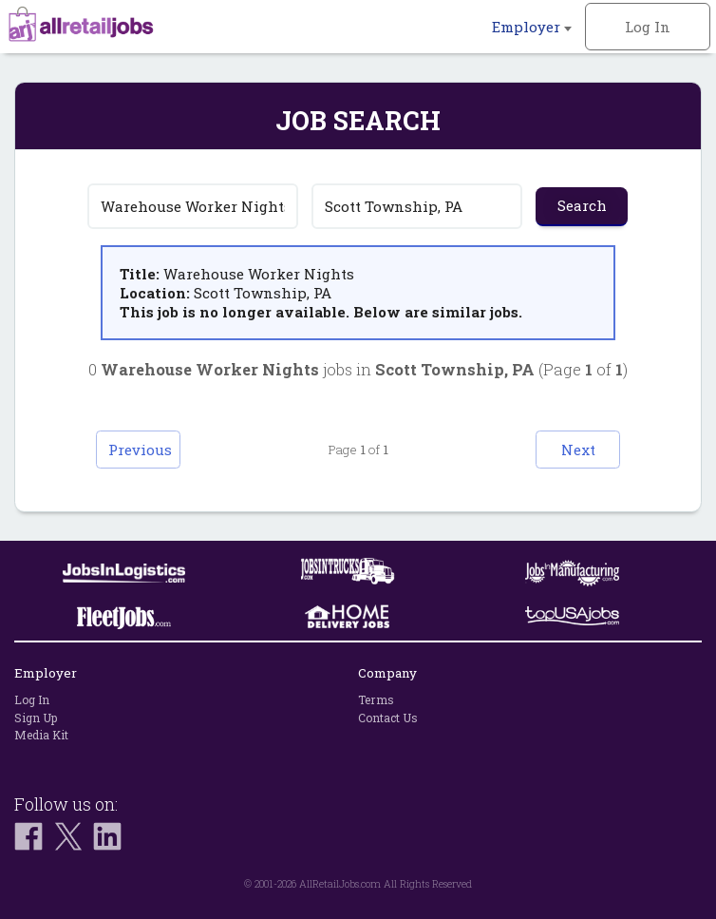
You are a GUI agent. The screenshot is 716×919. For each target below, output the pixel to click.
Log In (647, 26)
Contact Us (388, 717)
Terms (376, 699)
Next (575, 449)
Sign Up (35, 717)
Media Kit (41, 734)
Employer (532, 26)
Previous (142, 449)
